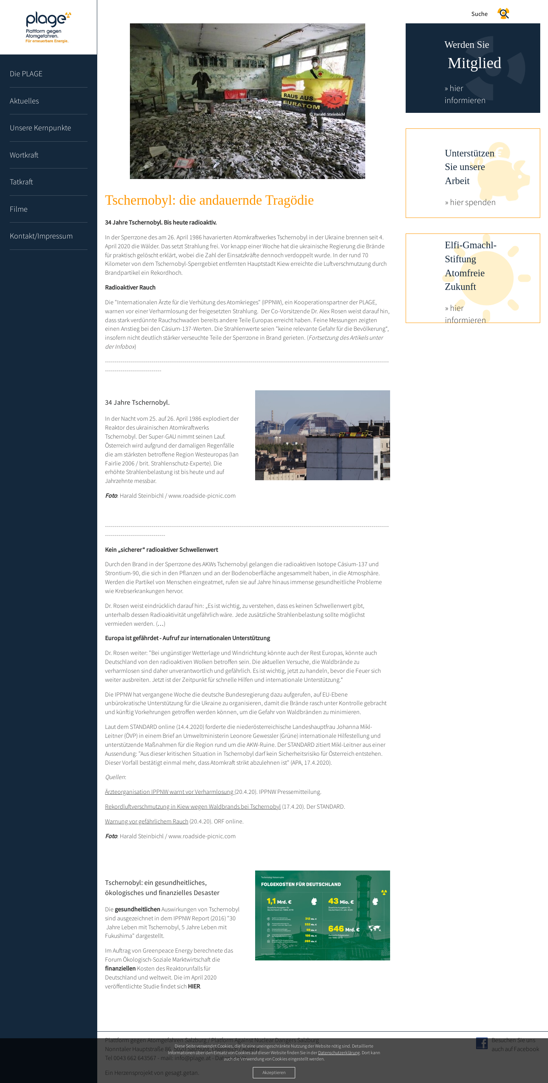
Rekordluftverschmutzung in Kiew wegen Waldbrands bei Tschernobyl (193, 806)
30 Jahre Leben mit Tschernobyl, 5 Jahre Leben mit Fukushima (170, 927)
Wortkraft (24, 155)
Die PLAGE (26, 73)
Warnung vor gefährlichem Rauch (146, 821)
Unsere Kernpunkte (40, 127)
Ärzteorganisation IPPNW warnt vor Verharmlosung (170, 791)
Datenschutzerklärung (339, 1052)
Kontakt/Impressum (41, 235)
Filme (19, 209)
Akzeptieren (274, 1072)
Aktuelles (24, 100)
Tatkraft (21, 181)
